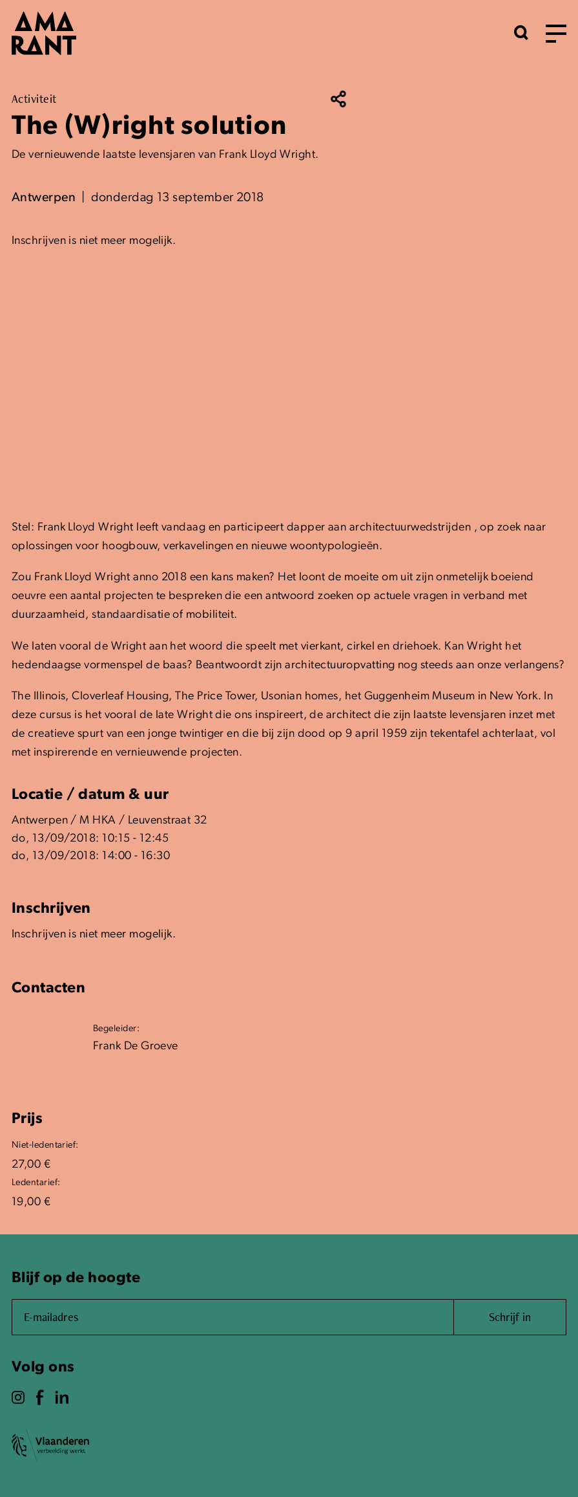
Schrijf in (510, 1316)
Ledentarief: (36, 1183)
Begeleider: (116, 1029)
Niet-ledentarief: (45, 1145)
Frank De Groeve (135, 1046)
